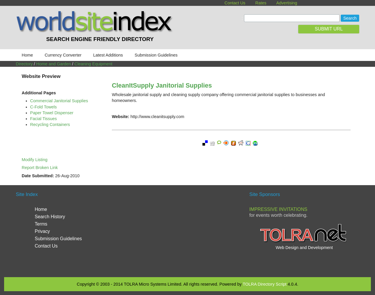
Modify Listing (34, 159)
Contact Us (234, 3)
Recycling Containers (50, 124)
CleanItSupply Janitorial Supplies (162, 85)
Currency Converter (63, 55)
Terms (41, 223)
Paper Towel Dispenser (52, 112)
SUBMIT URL (329, 28)
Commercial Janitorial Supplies (59, 100)
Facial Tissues (43, 118)
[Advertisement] (187, 230)
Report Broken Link (40, 167)
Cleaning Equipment (93, 64)
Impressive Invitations (278, 209)
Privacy (42, 231)
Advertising (286, 3)
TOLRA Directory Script (265, 284)
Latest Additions (108, 55)
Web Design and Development (304, 247)
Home (27, 55)
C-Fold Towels (43, 107)
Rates (261, 3)
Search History (50, 216)
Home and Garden (53, 64)
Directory (24, 64)
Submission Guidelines (156, 55)
